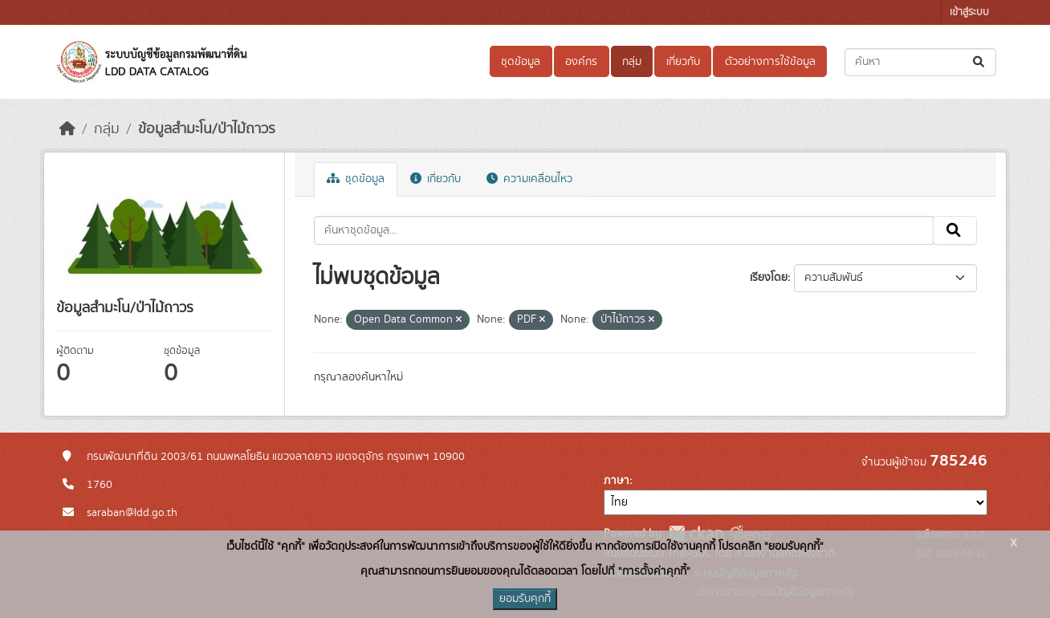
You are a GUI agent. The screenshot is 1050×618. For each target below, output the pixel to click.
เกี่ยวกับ (683, 62)
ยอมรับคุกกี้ (525, 599)
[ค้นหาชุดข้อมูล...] (920, 62)
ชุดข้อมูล (520, 62)
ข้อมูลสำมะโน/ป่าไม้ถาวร (206, 129)
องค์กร (581, 62)
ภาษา (616, 481)
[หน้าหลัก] (67, 129)
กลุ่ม (631, 62)
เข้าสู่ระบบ (969, 12)
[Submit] (979, 62)
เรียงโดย (769, 278)
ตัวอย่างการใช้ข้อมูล (770, 62)
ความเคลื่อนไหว (529, 179)
